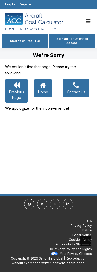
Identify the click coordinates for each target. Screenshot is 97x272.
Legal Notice (82, 235)
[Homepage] (39, 21)
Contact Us (76, 88)
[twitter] (42, 204)
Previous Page (16, 91)
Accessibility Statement (74, 244)
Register (25, 4)
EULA (88, 221)
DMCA (87, 230)
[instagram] (55, 204)
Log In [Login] (10, 4)
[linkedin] (68, 204)
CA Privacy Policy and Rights (70, 249)
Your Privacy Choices (71, 254)
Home (43, 88)
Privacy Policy (81, 226)
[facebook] (29, 204)
